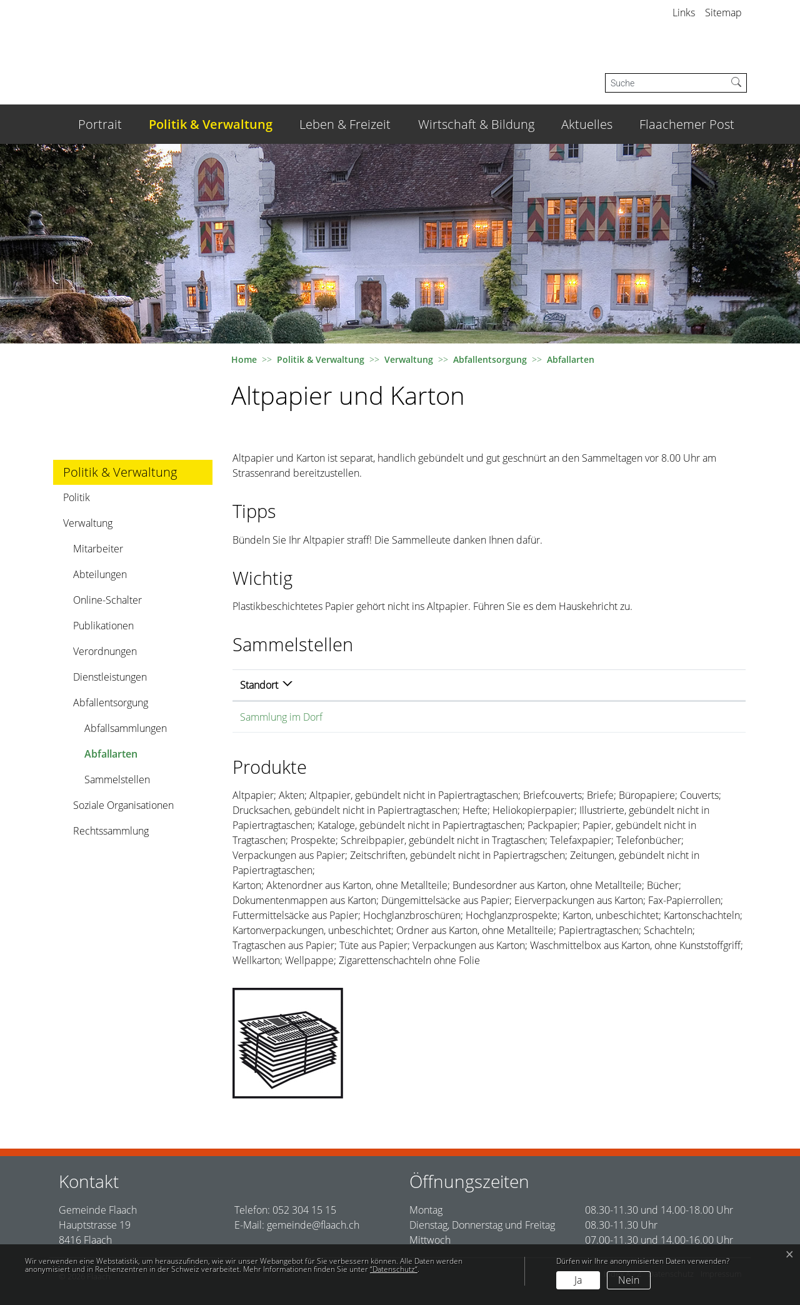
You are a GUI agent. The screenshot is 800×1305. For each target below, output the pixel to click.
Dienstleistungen (110, 677)
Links (683, 12)
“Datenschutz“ (394, 1269)
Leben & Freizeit (345, 124)
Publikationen (103, 625)
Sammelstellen (117, 779)
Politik (76, 497)
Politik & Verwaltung (210, 124)
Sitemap (723, 12)
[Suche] (666, 83)
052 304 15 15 (304, 1210)
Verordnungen (105, 651)
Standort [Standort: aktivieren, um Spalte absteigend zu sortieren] (259, 685)
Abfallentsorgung (110, 702)
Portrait (100, 124)
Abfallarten (119, 756)
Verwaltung (87, 523)
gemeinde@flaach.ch (313, 1225)
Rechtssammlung (111, 831)
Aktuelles (586, 124)
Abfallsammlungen (125, 728)
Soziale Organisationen (123, 805)
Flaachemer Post (686, 124)
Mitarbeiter (98, 549)
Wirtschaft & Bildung (476, 124)
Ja (578, 1280)
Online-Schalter (107, 600)
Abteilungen (100, 574)
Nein (628, 1280)
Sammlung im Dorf (281, 717)
